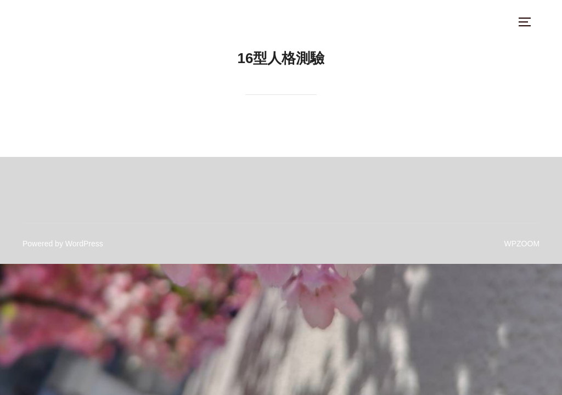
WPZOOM (522, 243)
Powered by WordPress (63, 243)
